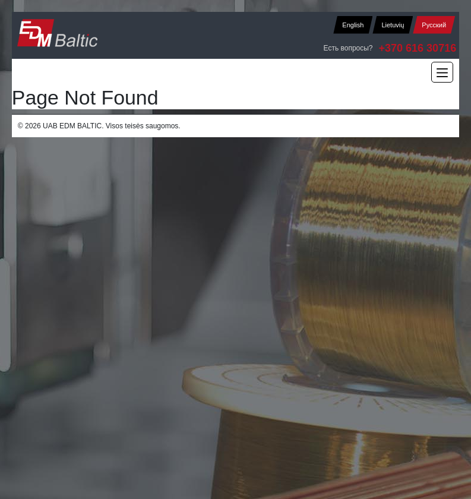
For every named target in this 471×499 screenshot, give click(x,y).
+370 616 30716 (418, 48)
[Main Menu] (442, 72)
